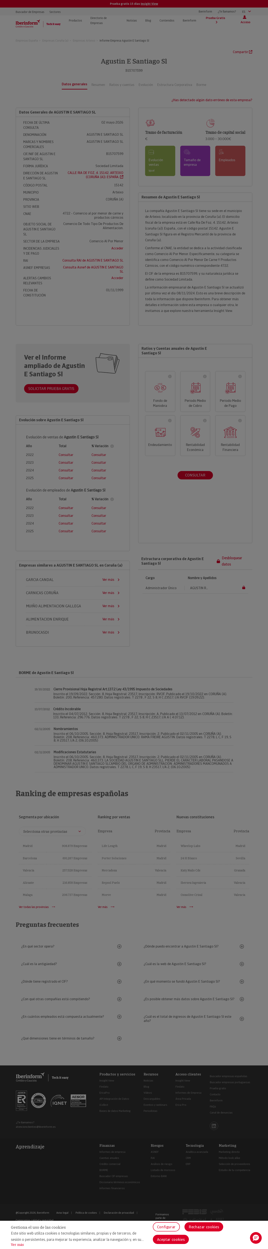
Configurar (166, 1227)
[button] (256, 1238)
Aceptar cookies (171, 1239)
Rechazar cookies (204, 1227)
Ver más (17, 1245)
